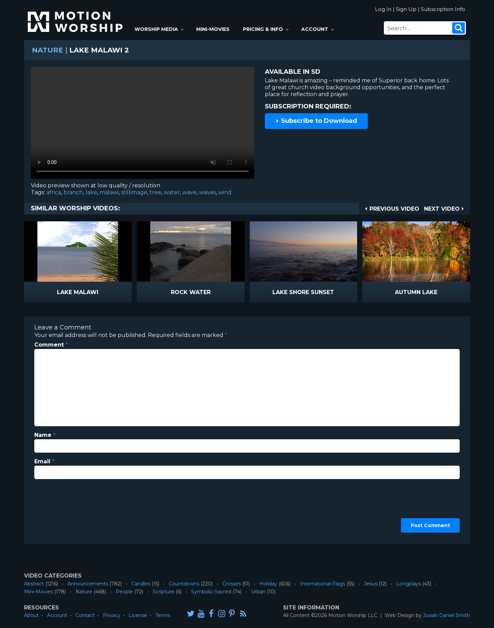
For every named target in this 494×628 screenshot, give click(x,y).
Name (45, 435)
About (31, 615)
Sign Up (406, 9)
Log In (383, 9)
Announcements (88, 584)
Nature (47, 50)
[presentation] (62, 509)
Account (318, 29)
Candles (140, 584)
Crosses (231, 584)
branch (73, 192)
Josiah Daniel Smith (446, 615)
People (124, 592)
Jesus (370, 584)
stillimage (134, 192)
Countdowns (184, 584)
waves (207, 192)
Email (44, 461)
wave (189, 192)
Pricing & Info (266, 29)
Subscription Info (443, 9)
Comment (51, 344)
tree (155, 192)
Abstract (34, 584)
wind (225, 192)
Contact (85, 615)
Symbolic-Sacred (211, 592)
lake (91, 192)
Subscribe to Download (316, 121)
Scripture (163, 592)
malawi (109, 192)
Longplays (408, 584)
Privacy (111, 615)
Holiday (268, 584)
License (138, 615)
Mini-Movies (213, 29)
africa (53, 192)
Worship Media (159, 29)
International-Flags (322, 584)
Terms (162, 615)
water (172, 192)
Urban (258, 592)
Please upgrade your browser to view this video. (142, 124)
